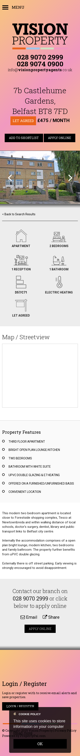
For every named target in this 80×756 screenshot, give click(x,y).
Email (28, 617)
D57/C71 (21, 292)
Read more (23, 733)
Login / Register (20, 706)
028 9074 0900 (40, 63)
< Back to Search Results (18, 214)
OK (40, 743)
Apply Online (59, 138)
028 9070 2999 (40, 57)
